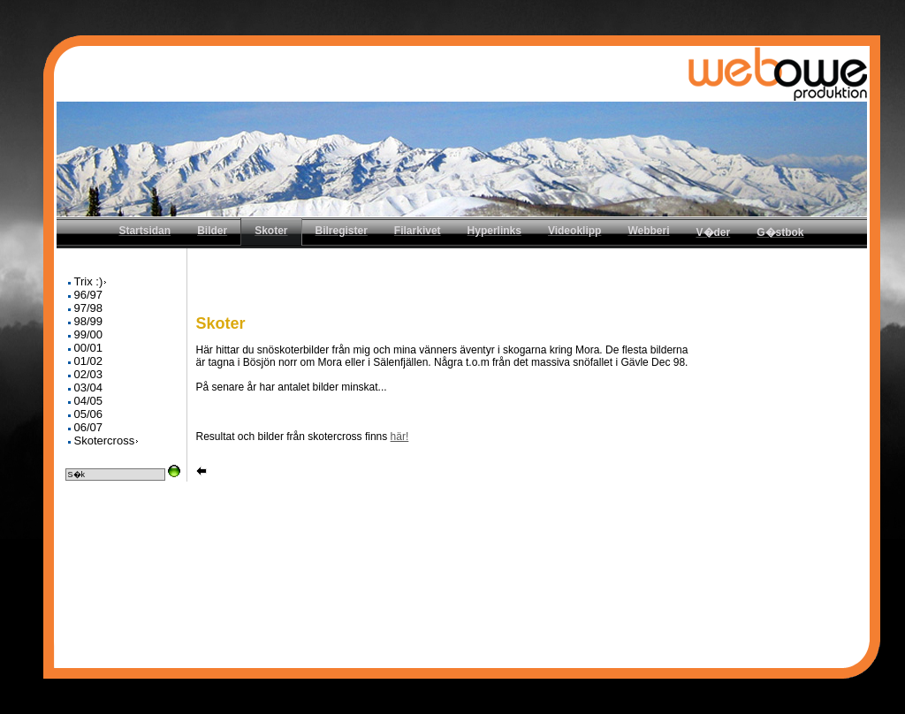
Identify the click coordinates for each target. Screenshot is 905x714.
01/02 (88, 361)
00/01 (88, 347)
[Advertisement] (530, 288)
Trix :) (91, 281)
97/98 (88, 308)
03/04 (88, 387)
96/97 (88, 294)
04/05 (88, 400)
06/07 (88, 427)
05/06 (88, 414)
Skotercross (107, 440)
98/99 (88, 321)
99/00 (88, 334)
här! (400, 436)
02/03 (88, 374)
